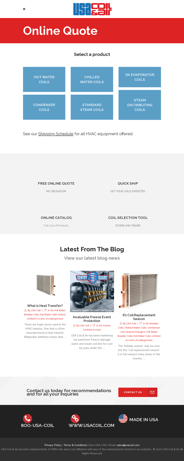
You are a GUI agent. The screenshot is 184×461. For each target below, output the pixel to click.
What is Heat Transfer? (45, 306)
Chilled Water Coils (135, 327)
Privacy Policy (53, 445)
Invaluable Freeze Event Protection (92, 319)
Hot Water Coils (48, 314)
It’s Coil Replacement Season (139, 317)
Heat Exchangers (135, 331)
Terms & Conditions (75, 445)
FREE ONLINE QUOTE (56, 183)
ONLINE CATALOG (56, 218)
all (51, 310)
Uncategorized (54, 318)
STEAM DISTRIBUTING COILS (139, 105)
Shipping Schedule (55, 133)
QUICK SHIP (128, 183)
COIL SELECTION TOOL (128, 218)
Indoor (61, 314)
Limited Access (35, 318)
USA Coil (36, 310)
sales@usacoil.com (128, 445)
